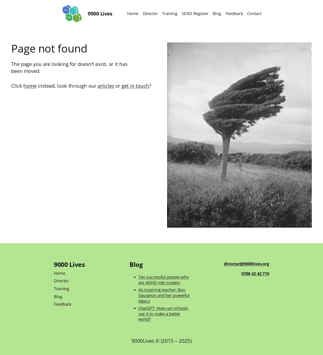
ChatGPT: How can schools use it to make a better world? (163, 313)
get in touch (135, 85)
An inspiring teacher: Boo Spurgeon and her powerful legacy (164, 295)
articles (106, 85)
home (30, 85)
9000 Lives (100, 13)
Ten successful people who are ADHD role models (163, 279)
